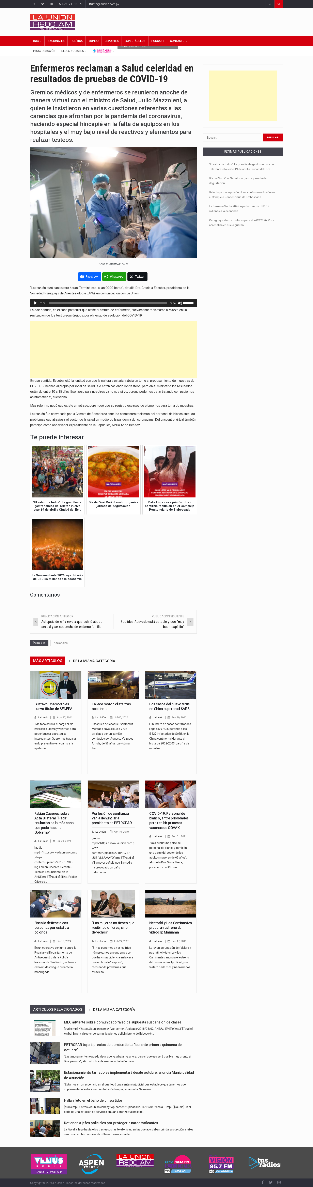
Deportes (112, 41)
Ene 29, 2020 (179, 717)
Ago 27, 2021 (64, 717)
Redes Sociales (74, 50)
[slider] (108, 303)
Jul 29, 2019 (64, 841)
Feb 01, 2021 (179, 836)
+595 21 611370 (70, 4)
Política (77, 41)
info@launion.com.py (104, 4)
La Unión (43, 717)
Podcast (157, 41)
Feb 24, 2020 (121, 941)
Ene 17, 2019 (179, 941)
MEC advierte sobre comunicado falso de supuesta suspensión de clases (123, 1022)
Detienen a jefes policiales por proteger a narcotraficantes (111, 1123)
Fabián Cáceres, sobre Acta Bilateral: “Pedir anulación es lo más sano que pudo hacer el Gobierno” (54, 823)
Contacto (178, 41)
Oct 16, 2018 (121, 831)
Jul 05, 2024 (121, 717)
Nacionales (56, 41)
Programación (44, 50)
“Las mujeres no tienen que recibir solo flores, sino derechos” (113, 928)
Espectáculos (135, 41)
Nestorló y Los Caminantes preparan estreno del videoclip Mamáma (170, 928)
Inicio (37, 41)
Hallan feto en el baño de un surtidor (93, 1100)
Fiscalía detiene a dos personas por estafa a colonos (51, 928)
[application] (113, 303)
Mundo (94, 41)
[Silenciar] (180, 303)
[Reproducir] (35, 303)
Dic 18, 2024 (64, 941)
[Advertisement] (113, 349)
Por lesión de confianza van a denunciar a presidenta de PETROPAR (112, 818)
